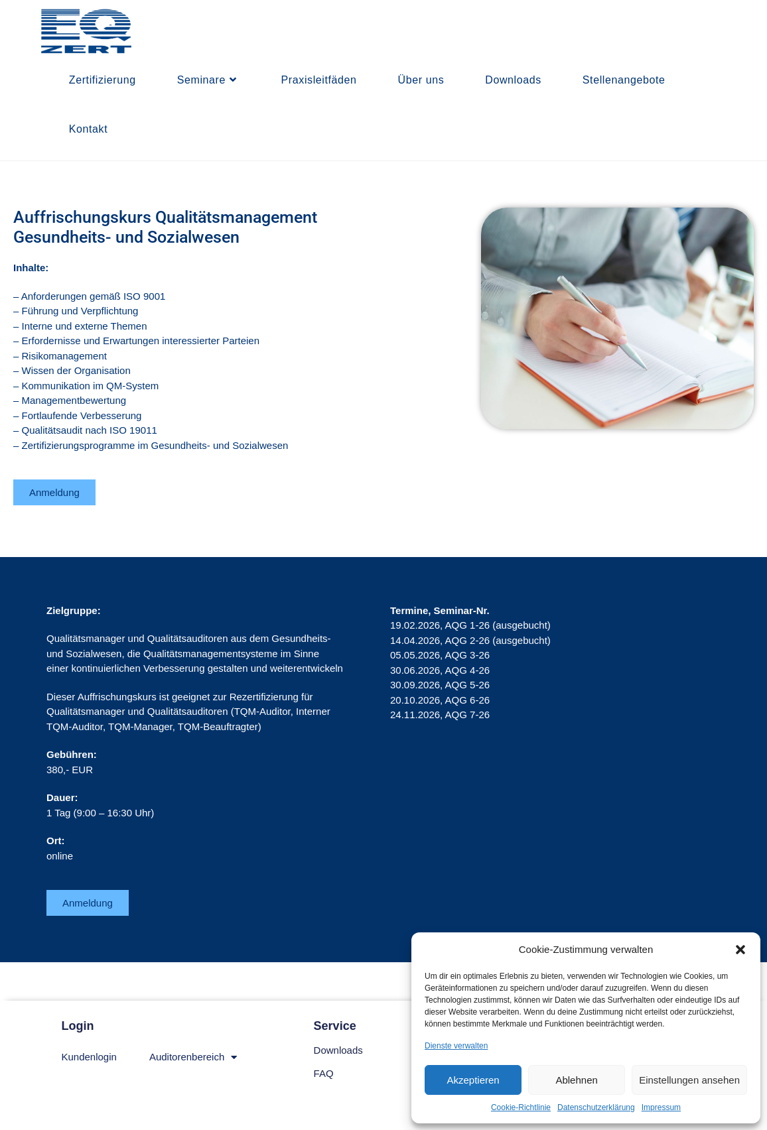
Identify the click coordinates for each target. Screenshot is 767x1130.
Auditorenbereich (193, 1057)
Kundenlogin (88, 1056)
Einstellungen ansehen (689, 1080)
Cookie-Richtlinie (521, 1107)
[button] (740, 949)
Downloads (338, 1050)
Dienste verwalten (456, 1045)
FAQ (324, 1073)
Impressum (661, 1107)
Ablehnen (576, 1080)
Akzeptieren (473, 1080)
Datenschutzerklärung (596, 1107)
